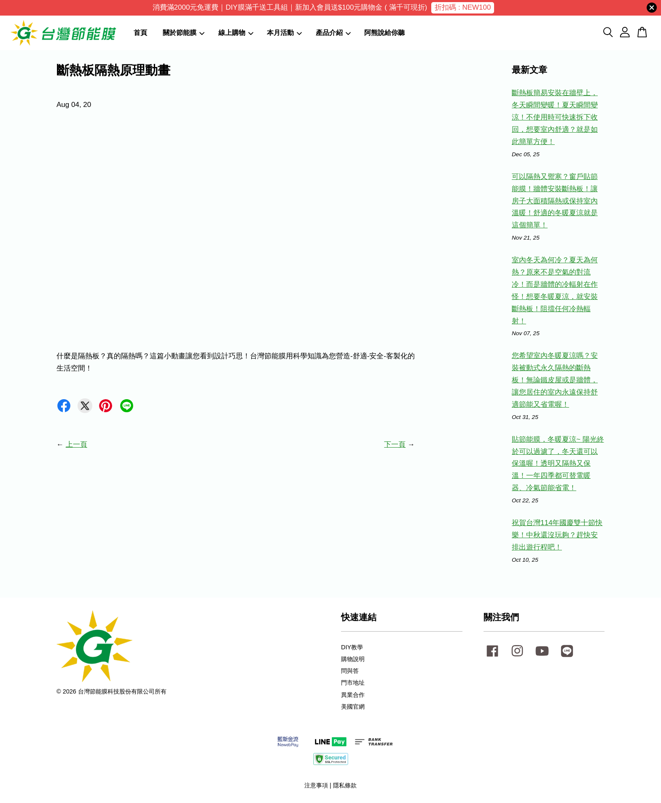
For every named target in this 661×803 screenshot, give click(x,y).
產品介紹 (333, 32)
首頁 (140, 32)
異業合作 (353, 694)
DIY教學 (352, 647)
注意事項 (316, 785)
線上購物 (235, 32)
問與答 (350, 670)
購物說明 (353, 659)
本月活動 (284, 32)
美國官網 (353, 706)
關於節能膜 (183, 32)
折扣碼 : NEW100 (463, 7)
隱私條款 (345, 785)
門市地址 (353, 682)
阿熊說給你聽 (384, 32)
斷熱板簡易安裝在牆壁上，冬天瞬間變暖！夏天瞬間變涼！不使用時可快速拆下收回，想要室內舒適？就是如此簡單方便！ (555, 117)
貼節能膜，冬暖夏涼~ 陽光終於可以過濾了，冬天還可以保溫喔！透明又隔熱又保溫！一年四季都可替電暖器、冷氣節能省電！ (558, 463)
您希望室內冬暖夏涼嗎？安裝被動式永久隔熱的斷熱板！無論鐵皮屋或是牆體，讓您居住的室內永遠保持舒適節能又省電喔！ (555, 380)
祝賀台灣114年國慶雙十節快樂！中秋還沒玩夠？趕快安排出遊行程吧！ (557, 535)
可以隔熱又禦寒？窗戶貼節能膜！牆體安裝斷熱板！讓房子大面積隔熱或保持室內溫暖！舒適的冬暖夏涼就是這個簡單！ (555, 201)
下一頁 (395, 444)
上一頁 (76, 444)
